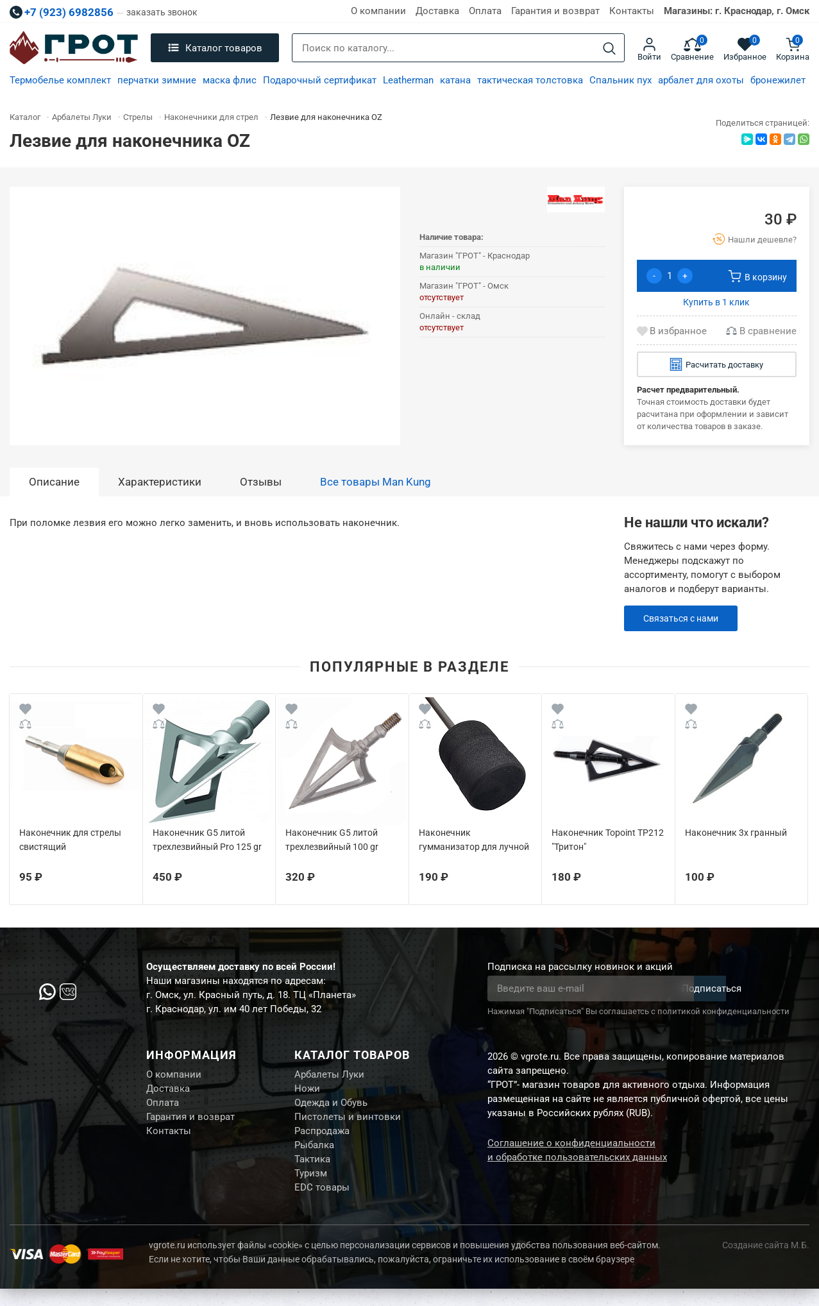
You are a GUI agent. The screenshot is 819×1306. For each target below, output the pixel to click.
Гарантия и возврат (555, 11)
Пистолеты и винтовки (347, 1124)
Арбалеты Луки (329, 1075)
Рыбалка (314, 1156)
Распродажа (322, 1140)
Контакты (631, 11)
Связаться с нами (684, 618)
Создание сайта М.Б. (765, 1262)
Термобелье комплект (60, 80)
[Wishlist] (25, 711)
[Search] (609, 48)
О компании (378, 11)
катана (455, 80)
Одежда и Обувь (330, 1108)
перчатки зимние (156, 80)
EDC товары (322, 1204)
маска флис (230, 80)
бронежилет (778, 80)
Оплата (485, 11)
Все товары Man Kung (375, 481)
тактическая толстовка (530, 80)
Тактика (312, 1172)
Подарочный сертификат (319, 80)
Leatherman (408, 80)
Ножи (307, 1092)
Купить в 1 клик (716, 302)
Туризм (310, 1188)
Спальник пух (620, 80)
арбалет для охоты (701, 80)
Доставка (437, 11)
